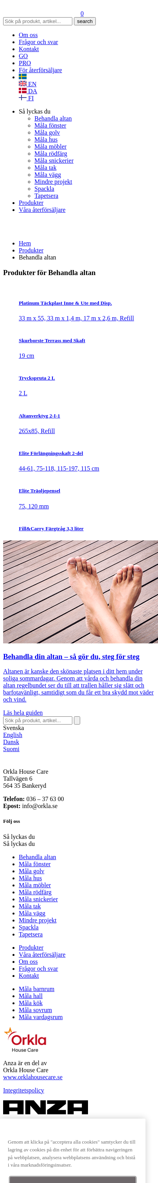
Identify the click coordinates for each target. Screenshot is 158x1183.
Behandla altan (53, 118)
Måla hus (45, 139)
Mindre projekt (53, 181)
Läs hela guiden (23, 712)
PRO (25, 63)
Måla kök (31, 1003)
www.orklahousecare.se (33, 1077)
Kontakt (29, 49)
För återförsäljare (40, 70)
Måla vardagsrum (41, 1017)
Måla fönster (50, 125)
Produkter (31, 202)
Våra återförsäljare (42, 209)
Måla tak (45, 167)
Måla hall (31, 996)
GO (23, 56)
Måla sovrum (35, 1010)
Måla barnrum (36, 989)
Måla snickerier (54, 160)
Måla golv (47, 132)
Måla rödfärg (50, 153)
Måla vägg (47, 174)
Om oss (28, 35)
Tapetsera (46, 195)
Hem (25, 243)
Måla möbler (50, 146)
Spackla (44, 188)
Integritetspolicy (23, 1090)
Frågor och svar (38, 42)
